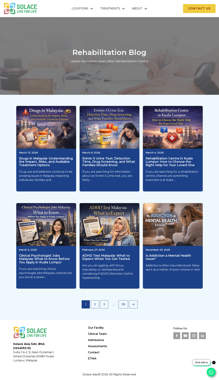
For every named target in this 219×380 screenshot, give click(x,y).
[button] (82, 8)
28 (123, 304)
